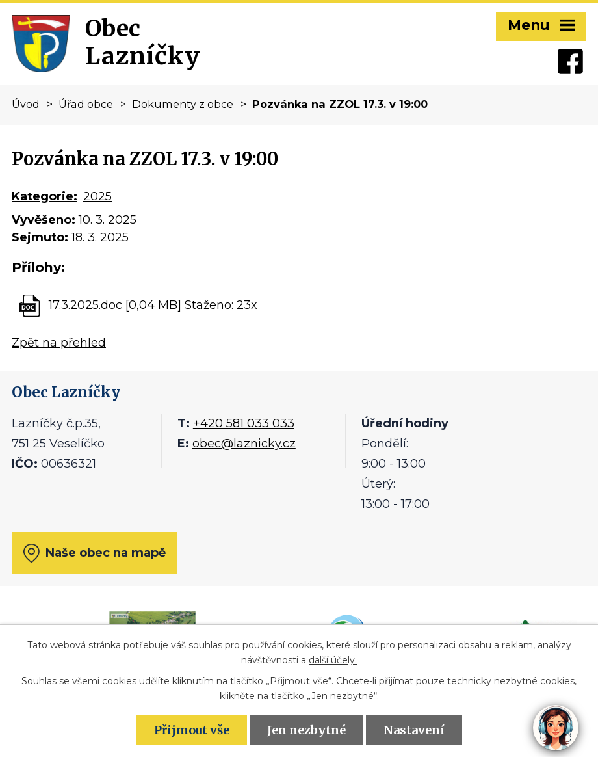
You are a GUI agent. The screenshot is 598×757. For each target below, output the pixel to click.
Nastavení (414, 730)
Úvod (26, 104)
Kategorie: (44, 196)
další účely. (333, 660)
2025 (97, 196)
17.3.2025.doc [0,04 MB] (115, 305)
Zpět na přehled (59, 343)
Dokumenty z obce (182, 104)
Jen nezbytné (306, 730)
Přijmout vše (191, 730)
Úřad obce (85, 104)
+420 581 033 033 (243, 423)
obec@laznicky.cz (244, 443)
